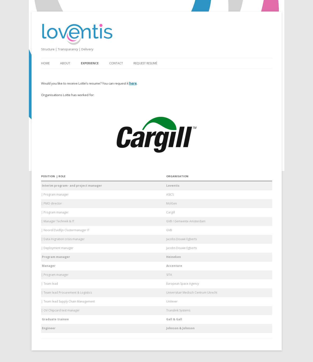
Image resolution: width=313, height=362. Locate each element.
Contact (116, 63)
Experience (90, 63)
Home (45, 63)
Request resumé (145, 63)
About (65, 63)
